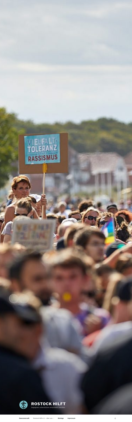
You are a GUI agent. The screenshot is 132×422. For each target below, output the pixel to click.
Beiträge (61, 418)
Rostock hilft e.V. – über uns (43, 418)
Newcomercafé (24, 418)
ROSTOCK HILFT (48, 404)
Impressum (71, 418)
